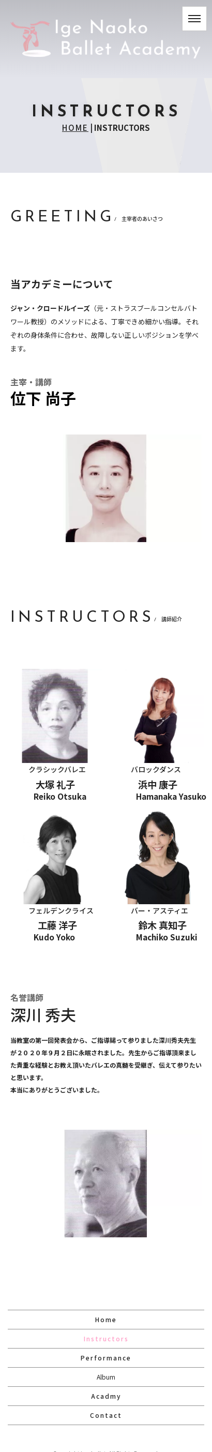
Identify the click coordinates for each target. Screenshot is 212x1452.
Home (106, 1319)
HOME (75, 127)
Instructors (106, 1338)
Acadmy (106, 1395)
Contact (106, 1415)
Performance (106, 1357)
